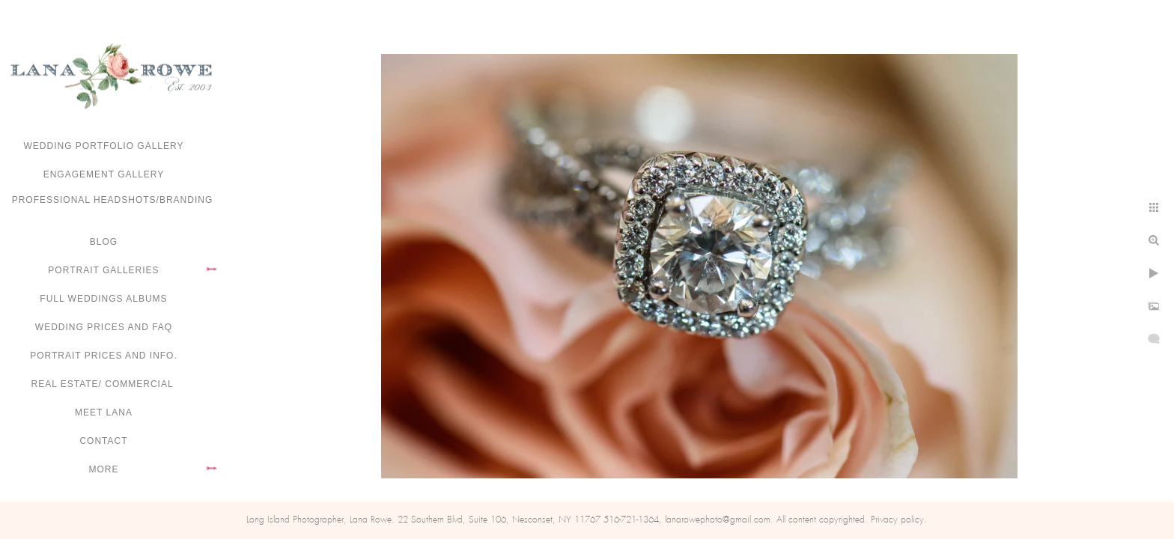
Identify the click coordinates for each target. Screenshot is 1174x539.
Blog (104, 242)
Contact (103, 441)
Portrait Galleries (103, 270)
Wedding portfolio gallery (104, 146)
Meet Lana (104, 412)
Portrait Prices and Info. (103, 355)
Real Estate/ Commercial (103, 384)
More (104, 469)
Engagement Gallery (104, 174)
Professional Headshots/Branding (112, 200)
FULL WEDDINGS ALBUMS (103, 298)
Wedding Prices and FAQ (103, 327)
